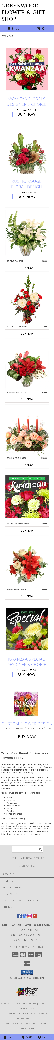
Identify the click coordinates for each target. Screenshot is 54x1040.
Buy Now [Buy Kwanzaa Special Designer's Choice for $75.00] (26, 674)
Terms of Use (27, 1028)
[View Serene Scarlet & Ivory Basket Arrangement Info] (27, 562)
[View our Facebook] (19, 917)
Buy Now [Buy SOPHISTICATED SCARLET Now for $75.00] (27, 399)
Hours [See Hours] (45, 1037)
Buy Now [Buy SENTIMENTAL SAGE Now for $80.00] (27, 268)
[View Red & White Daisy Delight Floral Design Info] (27, 299)
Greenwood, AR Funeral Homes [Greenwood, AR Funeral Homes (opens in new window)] (18, 1003)
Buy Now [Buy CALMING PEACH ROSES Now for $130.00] (27, 465)
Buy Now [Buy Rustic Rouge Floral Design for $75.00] (26, 196)
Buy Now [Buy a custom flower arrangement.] (27, 736)
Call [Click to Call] (9, 1037)
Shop (13, 28)
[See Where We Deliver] (27, 865)
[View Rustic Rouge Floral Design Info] (27, 151)
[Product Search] (27, 849)
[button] (27, 972)
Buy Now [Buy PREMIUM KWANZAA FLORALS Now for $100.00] (27, 530)
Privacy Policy (14, 1023)
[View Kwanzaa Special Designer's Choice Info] (27, 629)
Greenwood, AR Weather (21, 1013)
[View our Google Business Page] (24, 917)
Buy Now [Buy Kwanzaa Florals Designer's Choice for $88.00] (26, 114)
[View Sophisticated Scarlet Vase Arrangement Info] (27, 365)
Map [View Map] (27, 1037)
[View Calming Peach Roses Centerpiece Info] (27, 431)
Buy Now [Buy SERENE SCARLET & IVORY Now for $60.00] (27, 596)
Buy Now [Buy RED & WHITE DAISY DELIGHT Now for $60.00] (27, 333)
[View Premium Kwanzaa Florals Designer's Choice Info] (27, 496)
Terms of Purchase (36, 1023)
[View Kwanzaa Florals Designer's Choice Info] (27, 69)
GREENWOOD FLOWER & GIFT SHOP (23, 12)
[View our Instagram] (29, 917)
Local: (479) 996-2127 (27, 940)
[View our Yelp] (35, 917)
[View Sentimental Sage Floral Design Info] (27, 234)
